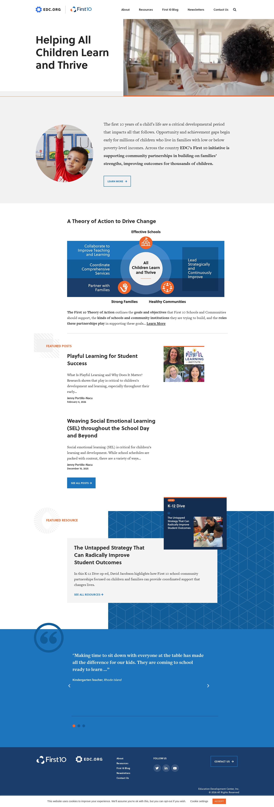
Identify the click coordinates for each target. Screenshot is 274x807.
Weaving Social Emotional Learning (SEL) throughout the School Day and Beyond (111, 428)
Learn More (156, 323)
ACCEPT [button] (219, 801)
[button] (235, 10)
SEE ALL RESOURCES (88, 594)
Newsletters (196, 9)
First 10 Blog (170, 9)
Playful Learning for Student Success (102, 359)
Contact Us (221, 9)
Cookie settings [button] (199, 801)
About (125, 9)
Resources (146, 9)
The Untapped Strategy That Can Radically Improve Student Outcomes (109, 554)
